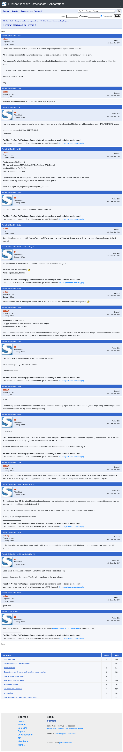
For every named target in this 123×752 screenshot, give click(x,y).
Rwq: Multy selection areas (14, 680)
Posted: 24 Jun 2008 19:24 (11, 554)
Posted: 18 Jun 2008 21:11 (11, 225)
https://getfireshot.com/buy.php (71, 143)
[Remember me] (101, 16)
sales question (9, 668)
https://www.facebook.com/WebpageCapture (65, 728)
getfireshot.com (65, 743)
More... (21, 744)
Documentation (25, 734)
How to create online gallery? (15, 676)
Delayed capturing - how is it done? (17, 663)
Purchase (22, 724)
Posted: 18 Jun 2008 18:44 (11, 192)
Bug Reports (64, 21)
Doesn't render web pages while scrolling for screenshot (24, 672)
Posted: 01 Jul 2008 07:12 (11, 611)
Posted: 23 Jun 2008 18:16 (11, 307)
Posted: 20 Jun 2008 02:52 (11, 288)
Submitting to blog (11, 684)
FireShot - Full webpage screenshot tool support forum (21, 21)
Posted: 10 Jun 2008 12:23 (11, 88)
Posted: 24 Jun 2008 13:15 (11, 484)
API (19, 738)
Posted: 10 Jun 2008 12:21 (11, 36)
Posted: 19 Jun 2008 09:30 (11, 247)
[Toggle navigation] (117, 4)
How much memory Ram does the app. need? (20, 697)
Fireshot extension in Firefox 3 (19, 25)
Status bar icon (9, 659)
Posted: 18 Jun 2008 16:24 (11, 149)
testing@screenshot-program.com (66, 628)
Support (22, 731)
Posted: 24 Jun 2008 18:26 (11, 532)
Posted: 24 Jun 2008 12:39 (11, 462)
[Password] (94, 16)
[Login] (72, 16)
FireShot (33, 4)
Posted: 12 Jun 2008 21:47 (11, 107)
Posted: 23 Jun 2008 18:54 (11, 341)
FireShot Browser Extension (50, 21)
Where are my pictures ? (13, 689)
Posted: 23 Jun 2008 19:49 (11, 386)
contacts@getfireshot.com (65, 733)
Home (21, 721)
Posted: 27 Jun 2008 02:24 (11, 593)
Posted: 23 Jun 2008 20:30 (11, 414)
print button (8, 693)
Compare (22, 728)
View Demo (23, 741)
